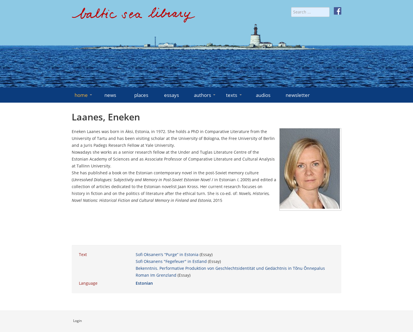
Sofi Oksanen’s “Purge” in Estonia (167, 254)
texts (234, 95)
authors (205, 95)
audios (263, 95)
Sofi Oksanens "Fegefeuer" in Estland (171, 261)
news (110, 95)
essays (171, 95)
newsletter (298, 95)
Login (77, 321)
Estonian (144, 283)
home (84, 95)
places (141, 95)
